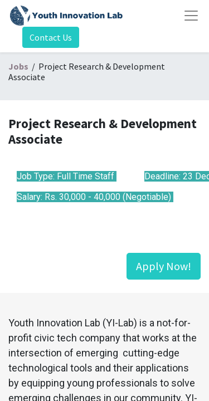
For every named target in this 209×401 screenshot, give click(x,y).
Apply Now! (163, 266)
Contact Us (51, 37)
